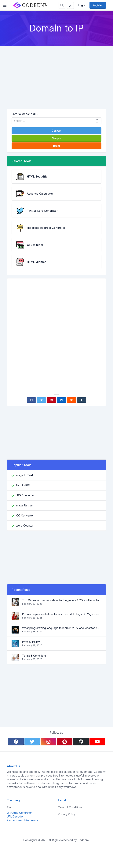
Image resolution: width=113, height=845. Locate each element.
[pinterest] (64, 741)
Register (98, 5)
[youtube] (97, 741)
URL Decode (15, 816)
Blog (10, 807)
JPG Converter (25, 495)
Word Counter (24, 525)
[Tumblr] (81, 400)
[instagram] (48, 741)
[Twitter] (41, 400)
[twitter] (32, 741)
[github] (81, 741)
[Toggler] (5, 5)
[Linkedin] (61, 400)
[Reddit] (71, 400)
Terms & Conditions (34, 655)
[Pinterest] (51, 400)
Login (81, 5)
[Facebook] (31, 400)
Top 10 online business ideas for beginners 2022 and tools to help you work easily (61, 600)
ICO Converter (25, 515)
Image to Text (24, 475)
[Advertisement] (56, 74)
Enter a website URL (25, 114)
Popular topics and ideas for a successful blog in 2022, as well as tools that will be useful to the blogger (61, 614)
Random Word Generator (22, 820)
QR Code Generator (19, 812)
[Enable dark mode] (70, 5)
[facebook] (16, 741)
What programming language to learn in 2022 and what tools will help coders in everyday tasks (61, 628)
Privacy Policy (31, 641)
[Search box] (62, 5)
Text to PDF (23, 485)
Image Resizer (25, 505)
